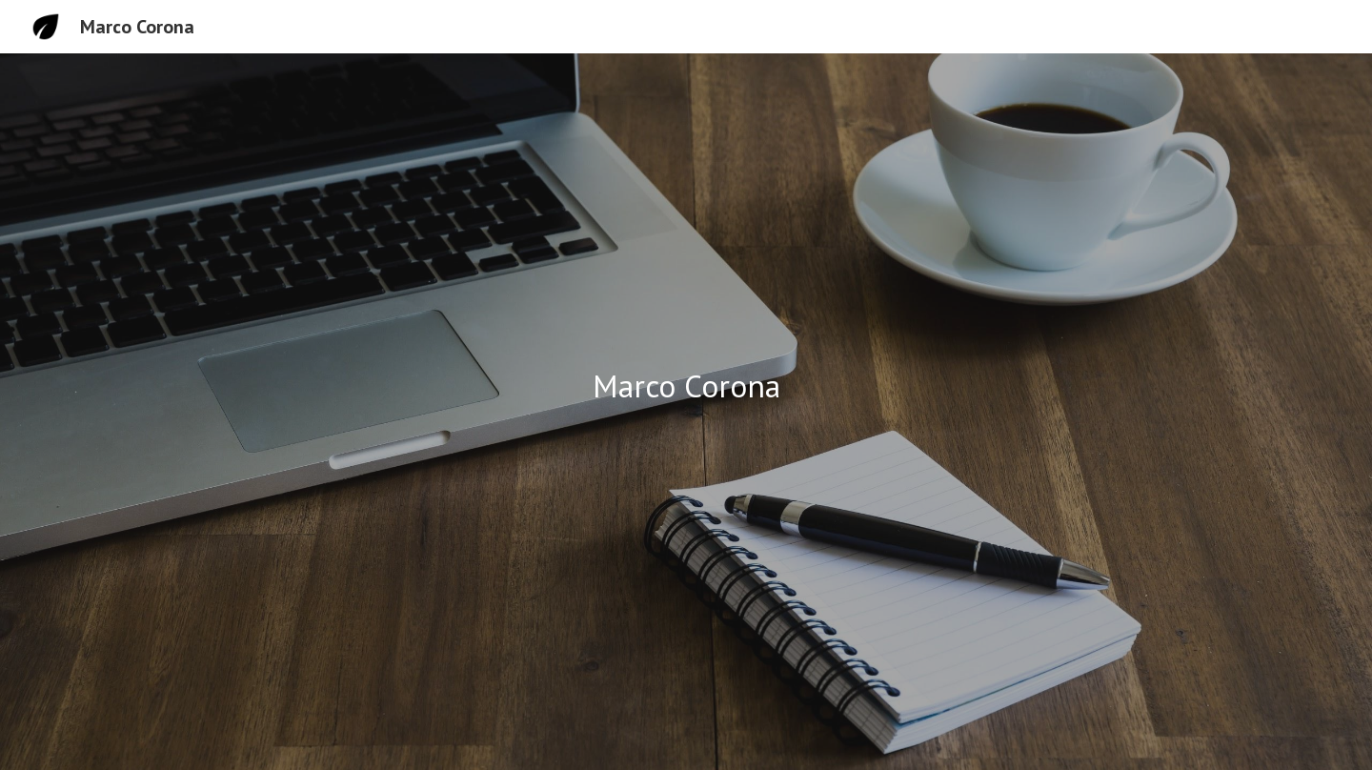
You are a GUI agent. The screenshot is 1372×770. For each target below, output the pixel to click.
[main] (686, 386)
